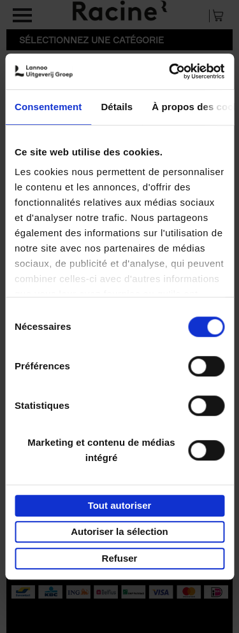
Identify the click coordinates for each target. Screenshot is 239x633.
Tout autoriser (120, 505)
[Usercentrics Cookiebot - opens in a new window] (170, 71)
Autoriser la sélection (119, 531)
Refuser (120, 558)
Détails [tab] (117, 106)
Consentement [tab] (48, 106)
